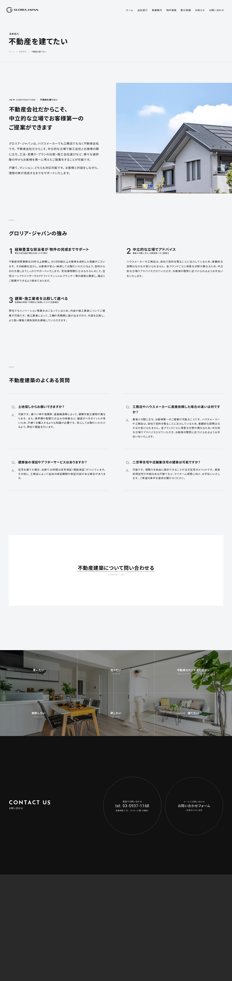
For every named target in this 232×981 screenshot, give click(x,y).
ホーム (11, 51)
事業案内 (14, 33)
